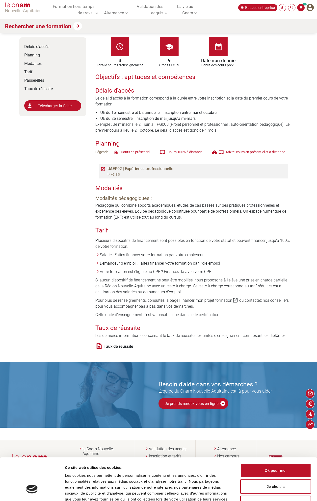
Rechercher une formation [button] (38, 26)
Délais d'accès (36, 46)
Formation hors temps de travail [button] (74, 9)
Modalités (33, 63)
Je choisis (276, 452)
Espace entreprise (260, 7)
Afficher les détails (268, 491)
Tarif (28, 71)
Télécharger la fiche (49, 106)
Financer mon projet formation (208, 300)
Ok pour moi (276, 436)
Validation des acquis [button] (150, 9)
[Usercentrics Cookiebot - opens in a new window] (32, 491)
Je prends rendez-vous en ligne (195, 403)
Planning (32, 54)
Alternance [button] (114, 12)
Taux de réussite (38, 88)
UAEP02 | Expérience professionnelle (140, 168)
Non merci (275, 468)
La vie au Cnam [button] (185, 9)
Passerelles (34, 80)
